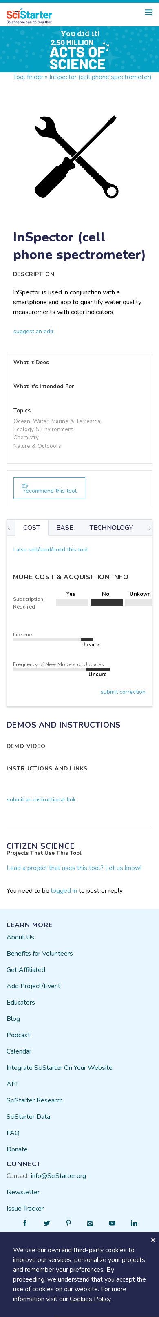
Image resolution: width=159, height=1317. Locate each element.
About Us (20, 937)
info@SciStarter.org (58, 1175)
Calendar (19, 1051)
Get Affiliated (26, 969)
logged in (64, 890)
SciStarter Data (28, 1116)
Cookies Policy (90, 1299)
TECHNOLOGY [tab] (111, 527)
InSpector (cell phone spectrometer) (100, 77)
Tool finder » (30, 77)
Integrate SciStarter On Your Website (60, 1067)
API (12, 1084)
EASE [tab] (64, 527)
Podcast (18, 1035)
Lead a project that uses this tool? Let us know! (74, 867)
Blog (13, 1018)
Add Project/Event (33, 986)
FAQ (13, 1133)
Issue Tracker (25, 1208)
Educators (21, 1002)
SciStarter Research (35, 1100)
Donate (17, 1149)
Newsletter (23, 1192)
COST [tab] (31, 527)
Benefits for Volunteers (40, 953)
